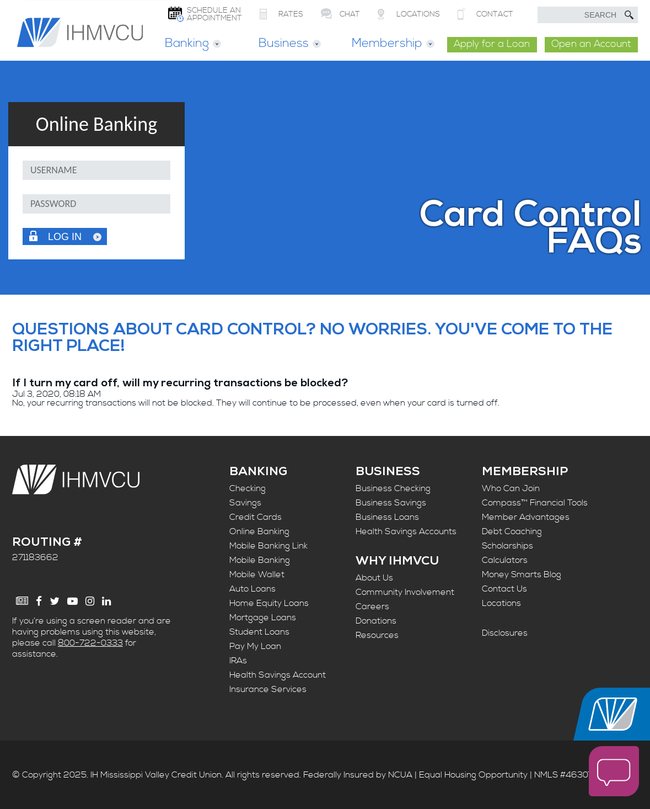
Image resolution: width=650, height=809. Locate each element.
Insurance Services (268, 689)
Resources (377, 635)
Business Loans (387, 517)
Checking (247, 488)
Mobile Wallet (256, 574)
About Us (374, 578)
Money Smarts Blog (521, 574)
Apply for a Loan (492, 44)
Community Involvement (405, 592)
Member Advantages (526, 517)
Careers (372, 607)
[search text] (588, 15)
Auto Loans (252, 588)
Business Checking (393, 488)
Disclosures (505, 633)
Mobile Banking (259, 560)
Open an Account (591, 44)
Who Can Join (511, 488)
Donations (376, 621)
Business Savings (391, 502)
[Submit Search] (629, 15)
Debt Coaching (512, 531)
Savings (245, 502)
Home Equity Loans (269, 603)
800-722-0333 (90, 642)
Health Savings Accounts (406, 531)
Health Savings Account (277, 674)
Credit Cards (255, 517)
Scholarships (507, 545)
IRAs (238, 660)
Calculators (505, 560)
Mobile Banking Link (268, 545)
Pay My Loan (255, 646)
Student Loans (259, 631)
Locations (501, 603)
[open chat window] (614, 772)
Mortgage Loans (262, 617)
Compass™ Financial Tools (535, 502)
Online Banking (259, 531)
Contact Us (504, 588)
